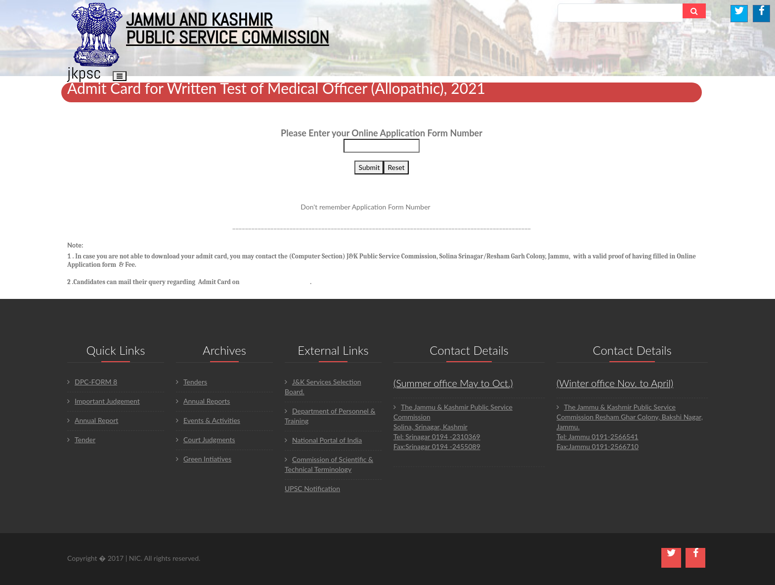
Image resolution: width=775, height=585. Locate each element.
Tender (81, 439)
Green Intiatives (203, 459)
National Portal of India (323, 440)
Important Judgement (103, 401)
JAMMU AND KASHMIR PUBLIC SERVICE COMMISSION (227, 28)
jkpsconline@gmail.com (275, 282)
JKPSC (84, 73)
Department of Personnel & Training (330, 416)
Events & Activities (208, 420)
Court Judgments (205, 439)
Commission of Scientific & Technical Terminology (329, 464)
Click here (447, 207)
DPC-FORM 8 (92, 381)
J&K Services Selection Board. (323, 386)
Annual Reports (203, 401)
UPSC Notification (312, 488)
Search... (578, 12)
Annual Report (92, 420)
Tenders (191, 381)
